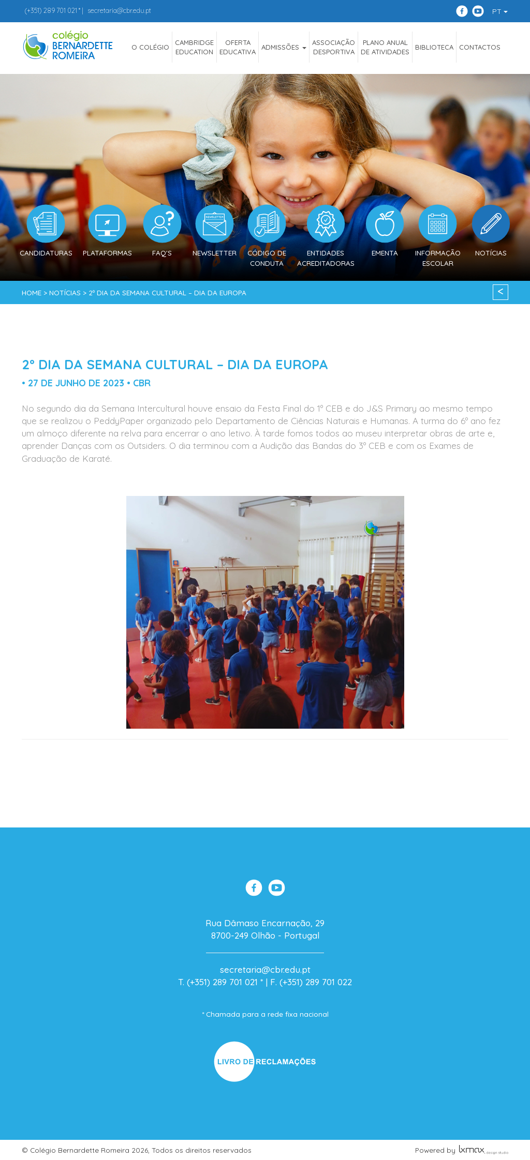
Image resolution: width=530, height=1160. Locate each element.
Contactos (479, 47)
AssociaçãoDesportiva (333, 47)
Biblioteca (434, 47)
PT (500, 11)
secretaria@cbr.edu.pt (119, 10)
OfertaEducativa (237, 47)
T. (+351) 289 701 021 (218, 981)
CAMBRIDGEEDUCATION (194, 47)
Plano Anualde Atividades (385, 47)
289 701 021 (50, 10)
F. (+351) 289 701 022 (311, 981)
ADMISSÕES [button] (283, 47)
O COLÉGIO (150, 47)
